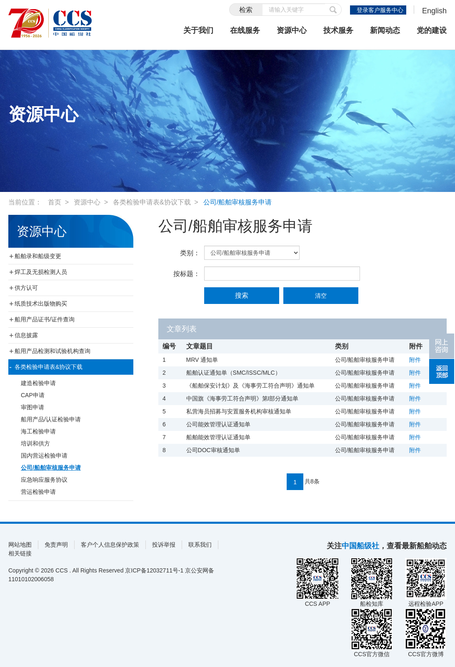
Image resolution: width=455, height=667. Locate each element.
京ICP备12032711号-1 (154, 570)
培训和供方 (35, 443)
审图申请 (32, 407)
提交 (333, 9)
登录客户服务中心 (380, 10)
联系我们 (200, 544)
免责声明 (56, 544)
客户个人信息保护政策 (110, 544)
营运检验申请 (38, 491)
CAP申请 (33, 395)
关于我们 (198, 30)
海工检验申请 (38, 431)
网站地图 (20, 544)
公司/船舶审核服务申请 (237, 202)
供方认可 (26, 287)
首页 (54, 202)
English (434, 11)
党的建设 (432, 30)
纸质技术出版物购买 (41, 303)
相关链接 (20, 553)
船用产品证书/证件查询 (45, 319)
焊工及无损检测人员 (41, 272)
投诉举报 (163, 544)
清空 (321, 295)
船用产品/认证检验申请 (51, 419)
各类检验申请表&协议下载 (152, 202)
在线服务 (245, 30)
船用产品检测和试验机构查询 (52, 351)
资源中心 (292, 30)
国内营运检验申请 (44, 455)
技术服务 (338, 30)
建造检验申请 (38, 383)
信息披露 (26, 335)
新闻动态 (385, 30)
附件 (415, 359)
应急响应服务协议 (44, 479)
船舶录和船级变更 (38, 256)
